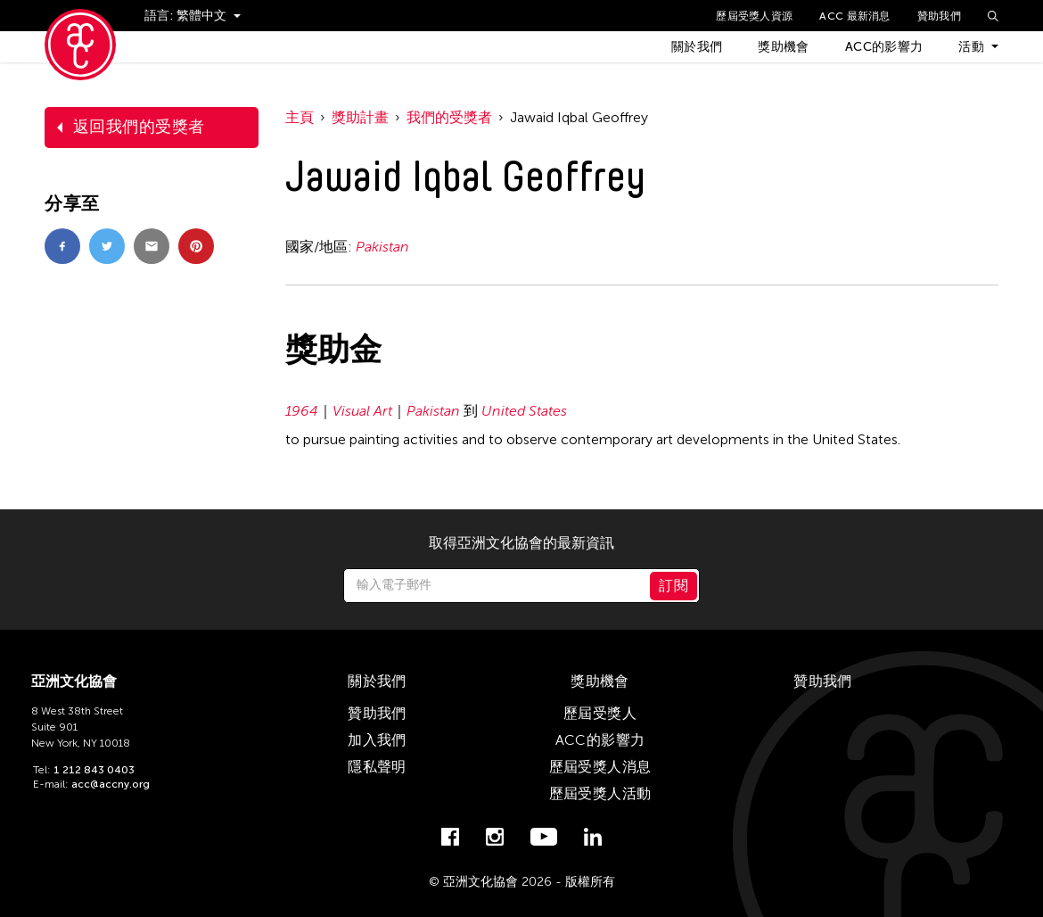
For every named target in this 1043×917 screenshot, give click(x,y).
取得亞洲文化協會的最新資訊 (521, 543)
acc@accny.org (110, 784)
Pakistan (382, 246)
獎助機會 (783, 46)
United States (524, 410)
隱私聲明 (377, 766)
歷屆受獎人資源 (754, 16)
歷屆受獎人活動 (600, 793)
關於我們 (696, 46)
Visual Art (362, 410)
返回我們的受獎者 (139, 126)
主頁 (299, 117)
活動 (971, 46)
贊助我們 (939, 16)
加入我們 (377, 739)
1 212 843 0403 (94, 770)
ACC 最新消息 (854, 16)
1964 (301, 410)
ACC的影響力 (884, 46)
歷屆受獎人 (599, 713)
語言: (160, 15)
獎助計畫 (360, 117)
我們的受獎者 (449, 117)
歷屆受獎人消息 (600, 766)
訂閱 (673, 585)
